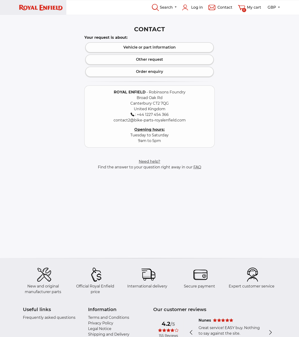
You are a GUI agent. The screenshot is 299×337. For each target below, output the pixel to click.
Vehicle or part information (149, 47)
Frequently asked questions (49, 317)
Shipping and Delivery (108, 334)
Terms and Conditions (108, 317)
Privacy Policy (100, 323)
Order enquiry (149, 71)
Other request (149, 59)
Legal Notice (99, 328)
